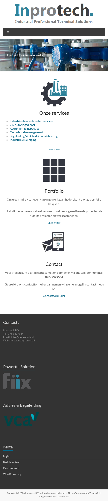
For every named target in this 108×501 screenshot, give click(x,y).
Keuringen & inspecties (24, 128)
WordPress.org (12, 474)
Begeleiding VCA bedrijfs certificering (34, 136)
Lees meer (54, 149)
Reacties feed (11, 468)
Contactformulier (54, 295)
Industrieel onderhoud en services (31, 121)
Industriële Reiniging (23, 139)
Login (6, 456)
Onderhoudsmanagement (26, 132)
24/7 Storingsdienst (22, 124)
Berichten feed (11, 462)
